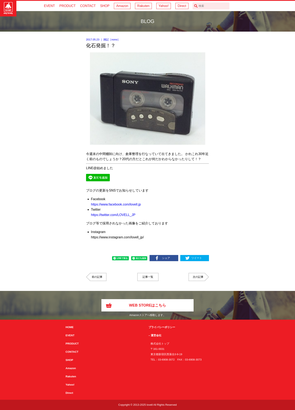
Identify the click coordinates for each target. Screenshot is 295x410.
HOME (70, 327)
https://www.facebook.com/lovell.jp (116, 204)
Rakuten (143, 6)
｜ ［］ (103, 39)
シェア (166, 258)
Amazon (122, 6)
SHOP (104, 6)
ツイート (196, 258)
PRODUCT (67, 6)
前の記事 (97, 276)
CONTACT (88, 6)
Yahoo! (164, 6)
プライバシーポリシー (162, 327)
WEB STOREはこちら (147, 305)
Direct (182, 6)
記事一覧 (148, 276)
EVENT (49, 6)
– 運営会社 (155, 335)
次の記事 (198, 276)
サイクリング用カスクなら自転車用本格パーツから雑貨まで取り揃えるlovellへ (8, 8)
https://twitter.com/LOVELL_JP (113, 215)
